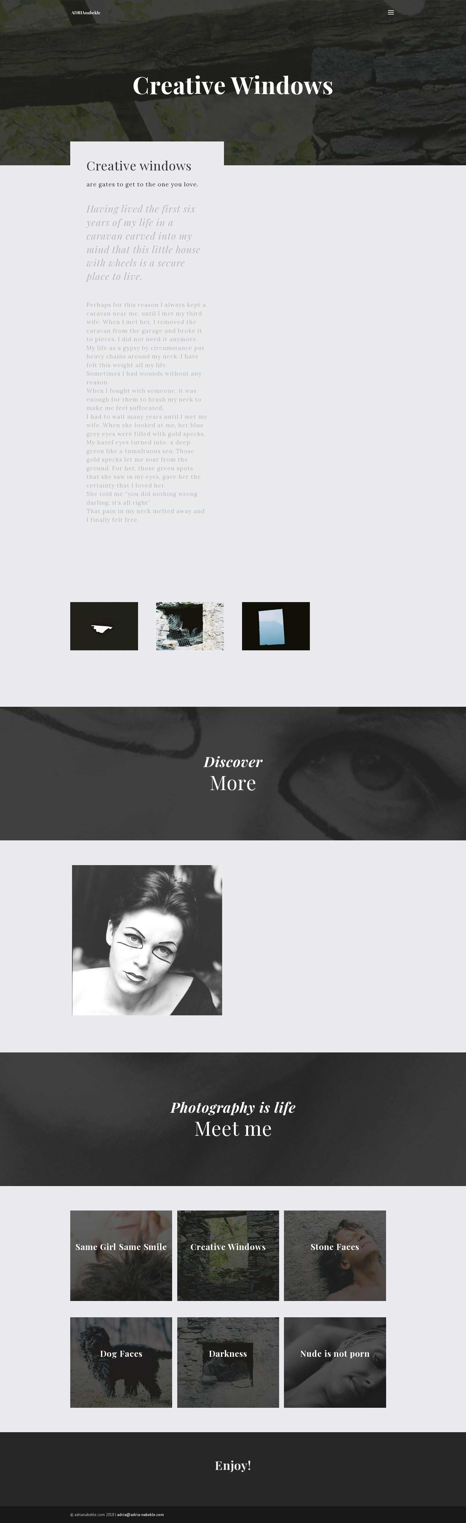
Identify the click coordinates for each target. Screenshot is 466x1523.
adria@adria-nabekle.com (140, 1514)
